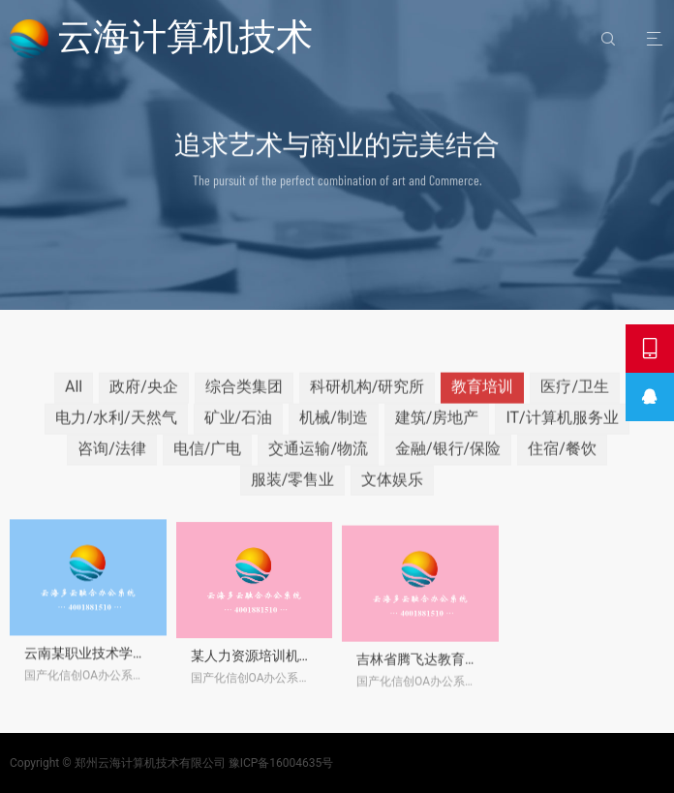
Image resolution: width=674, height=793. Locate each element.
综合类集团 (244, 401)
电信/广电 (207, 462)
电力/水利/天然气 (115, 432)
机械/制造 (333, 432)
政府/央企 (143, 401)
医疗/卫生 (574, 401)
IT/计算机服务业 (562, 432)
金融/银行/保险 (448, 462)
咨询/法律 (111, 462)
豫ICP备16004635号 (281, 763)
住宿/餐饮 (562, 462)
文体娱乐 (392, 493)
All (73, 401)
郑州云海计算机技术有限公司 (150, 763)
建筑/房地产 (437, 432)
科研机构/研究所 (367, 401)
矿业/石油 (238, 432)
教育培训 (482, 401)
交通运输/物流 (318, 462)
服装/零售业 (293, 493)
